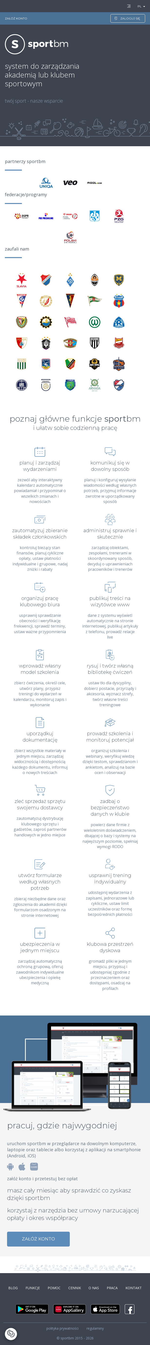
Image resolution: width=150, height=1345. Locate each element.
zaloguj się (127, 18)
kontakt (133, 1288)
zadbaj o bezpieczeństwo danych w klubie (110, 807)
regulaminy (95, 1328)
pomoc (54, 1288)
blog (13, 1288)
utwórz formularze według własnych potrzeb (40, 881)
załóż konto (38, 1239)
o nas (93, 1288)
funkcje (33, 1288)
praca (112, 1288)
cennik (74, 1288)
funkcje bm (106, 419)
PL (139, 6)
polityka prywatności (62, 1328)
